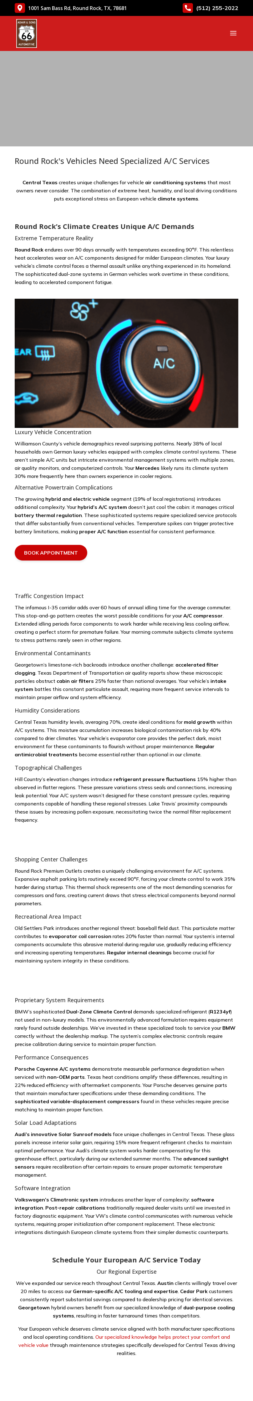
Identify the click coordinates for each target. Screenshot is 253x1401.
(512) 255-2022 (210, 8)
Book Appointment (51, 553)
